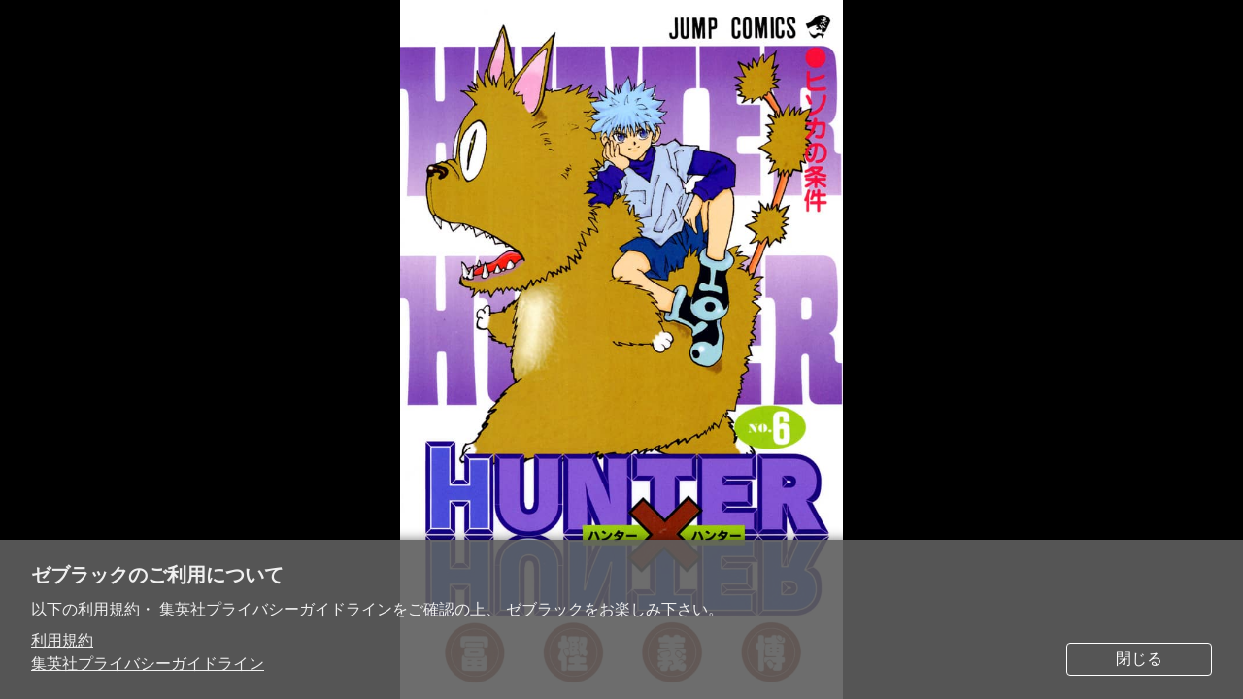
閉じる (1139, 658)
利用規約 (62, 640)
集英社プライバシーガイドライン (147, 663)
